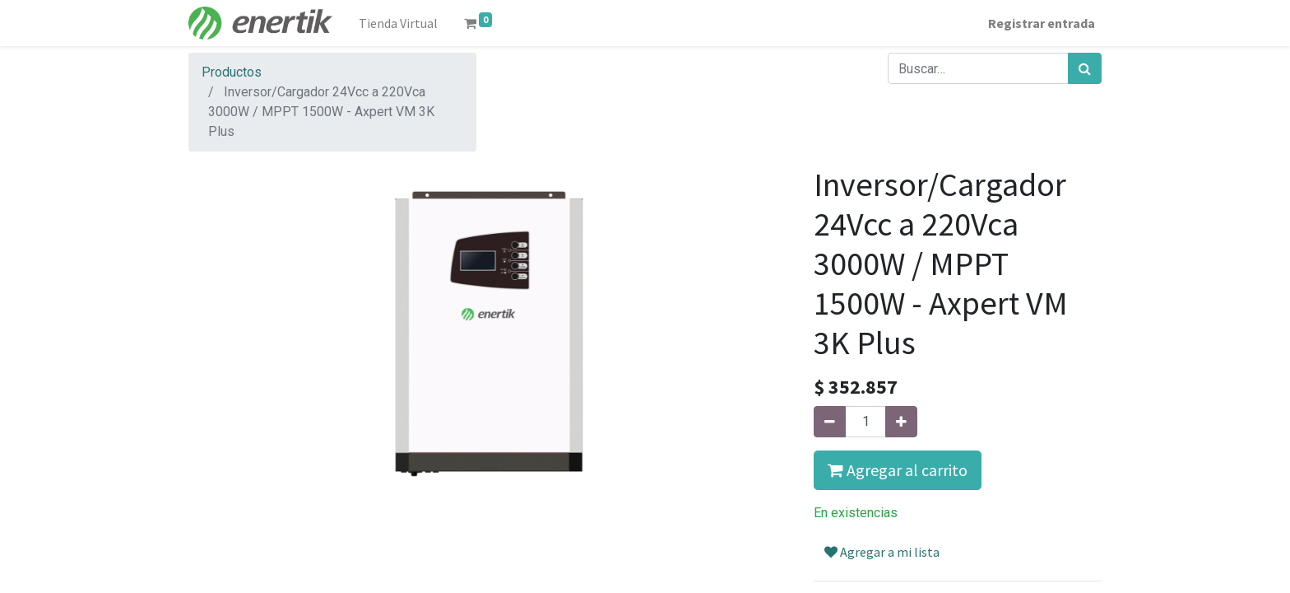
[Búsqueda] (1085, 68)
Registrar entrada (1041, 23)
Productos (232, 72)
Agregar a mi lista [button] (882, 552)
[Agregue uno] (901, 421)
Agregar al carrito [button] (898, 470)
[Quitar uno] (830, 421)
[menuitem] (398, 23)
